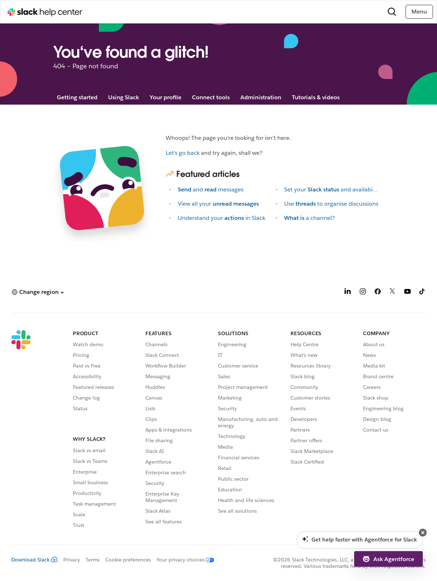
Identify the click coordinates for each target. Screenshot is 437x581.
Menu (419, 11)
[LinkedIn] (348, 292)
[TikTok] (422, 292)
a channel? (309, 218)
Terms (93, 559)
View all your (218, 203)
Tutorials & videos (316, 97)
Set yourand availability (332, 189)
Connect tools (211, 97)
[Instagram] (362, 292)
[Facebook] (377, 292)
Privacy (71, 559)
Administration (260, 97)
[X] (392, 292)
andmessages (211, 189)
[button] (37, 292)
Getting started (77, 97)
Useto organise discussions (331, 203)
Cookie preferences (128, 559)
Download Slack (34, 559)
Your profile (165, 97)
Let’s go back (182, 153)
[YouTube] (407, 292)
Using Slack (123, 97)
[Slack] (21, 430)
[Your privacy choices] (182, 559)
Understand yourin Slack (221, 218)
